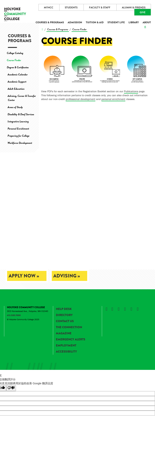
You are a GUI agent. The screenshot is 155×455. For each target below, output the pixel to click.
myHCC (48, 7)
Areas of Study (15, 107)
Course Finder (14, 60)
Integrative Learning (18, 121)
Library (134, 22)
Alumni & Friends (133, 7)
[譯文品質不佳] (11, 388)
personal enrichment (113, 99)
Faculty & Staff (99, 7)
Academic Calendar (18, 74)
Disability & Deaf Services (21, 114)
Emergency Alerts (70, 339)
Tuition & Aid (95, 22)
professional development (80, 99)
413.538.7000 (14, 315)
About (147, 22)
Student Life (116, 22)
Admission (75, 22)
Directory (64, 315)
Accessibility (66, 351)
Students (71, 7)
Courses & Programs (50, 22)
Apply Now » (24, 275)
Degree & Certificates (18, 67)
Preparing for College (18, 136)
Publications (131, 91)
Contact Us (65, 321)
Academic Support (17, 82)
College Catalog (15, 53)
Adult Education (16, 89)
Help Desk (64, 309)
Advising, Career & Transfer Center (22, 98)
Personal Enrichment (18, 128)
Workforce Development (20, 143)
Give (142, 12)
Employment (66, 345)
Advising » (66, 275)
